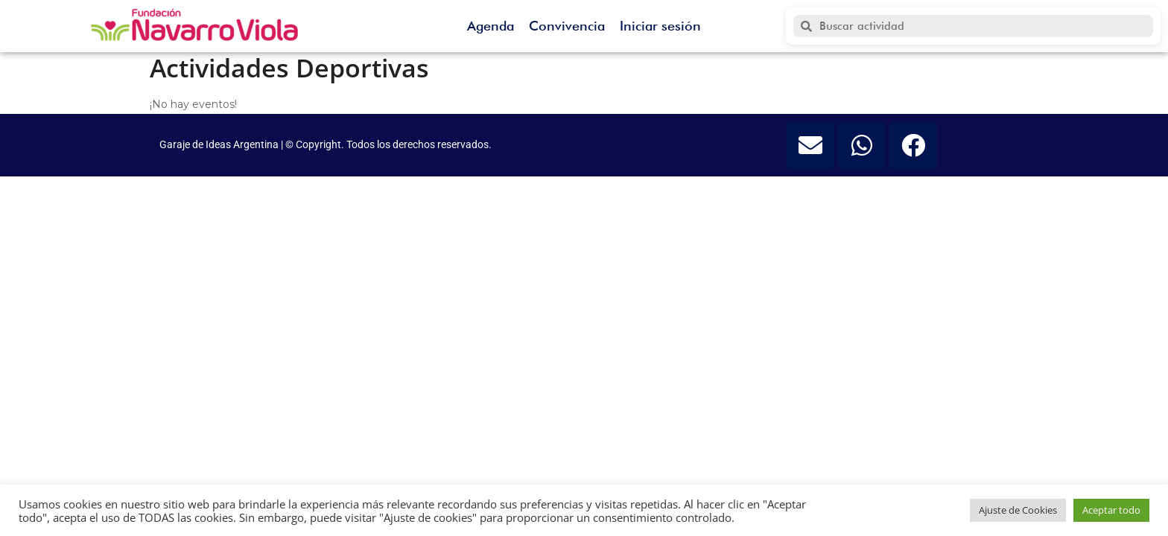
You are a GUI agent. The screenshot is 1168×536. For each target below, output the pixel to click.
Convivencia (567, 26)
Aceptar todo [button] (1111, 510)
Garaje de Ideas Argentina (220, 144)
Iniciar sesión (660, 26)
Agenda (490, 26)
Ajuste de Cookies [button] (1018, 510)
